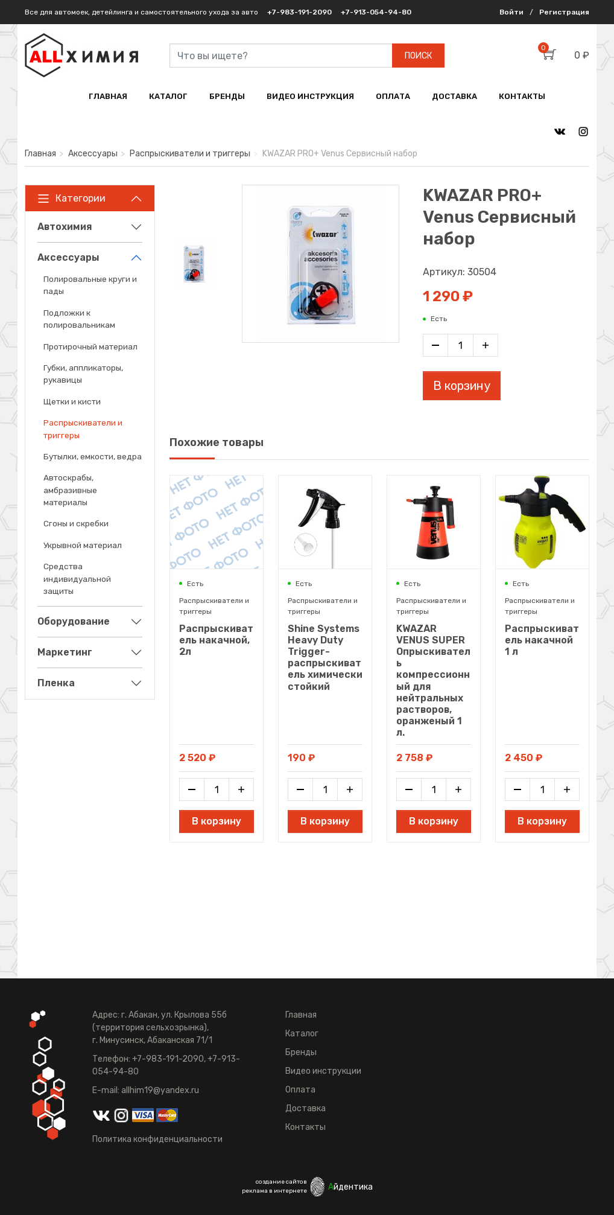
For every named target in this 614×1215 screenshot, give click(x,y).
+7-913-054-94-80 (376, 12)
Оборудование (73, 621)
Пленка (56, 683)
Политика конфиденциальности (157, 1139)
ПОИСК (418, 56)
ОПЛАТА (393, 96)
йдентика (350, 1187)
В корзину (461, 385)
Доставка (305, 1108)
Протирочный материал (90, 346)
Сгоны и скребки (76, 523)
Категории (71, 199)
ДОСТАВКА (454, 96)
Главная (40, 153)
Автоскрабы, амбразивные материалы (70, 490)
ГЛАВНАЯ (108, 96)
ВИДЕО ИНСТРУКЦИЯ (310, 96)
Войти (511, 12)
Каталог (301, 1033)
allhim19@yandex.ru (160, 1090)
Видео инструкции (323, 1071)
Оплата (300, 1090)
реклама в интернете (274, 1190)
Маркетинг (64, 652)
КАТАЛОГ (168, 96)
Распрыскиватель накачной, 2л (216, 640)
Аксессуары (93, 153)
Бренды (301, 1052)
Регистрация (564, 12)
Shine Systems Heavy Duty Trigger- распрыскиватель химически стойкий (325, 657)
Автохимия (64, 226)
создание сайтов (281, 1181)
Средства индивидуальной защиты (77, 578)
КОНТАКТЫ (522, 96)
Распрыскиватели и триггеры (190, 153)
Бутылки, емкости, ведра (92, 456)
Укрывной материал (82, 545)
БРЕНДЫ (227, 96)
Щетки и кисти (72, 401)
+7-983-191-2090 (299, 12)
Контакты (305, 1127)
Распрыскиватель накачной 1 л (542, 640)
